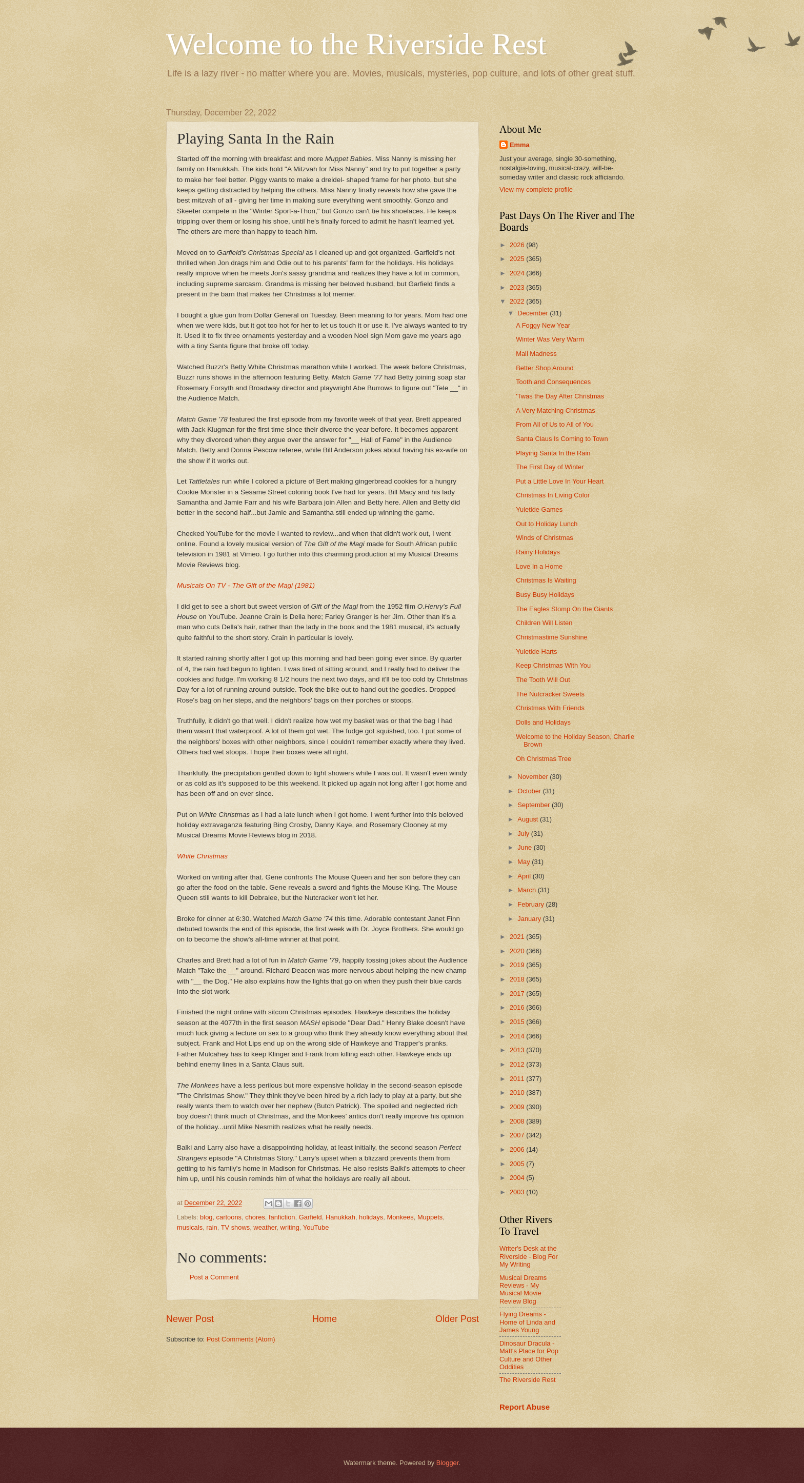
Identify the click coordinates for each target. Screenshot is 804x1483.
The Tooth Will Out (543, 680)
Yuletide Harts (536, 651)
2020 (518, 951)
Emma (520, 145)
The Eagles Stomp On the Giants (564, 609)
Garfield (310, 1217)
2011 (518, 1079)
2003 (518, 1192)
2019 (518, 965)
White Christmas (202, 856)
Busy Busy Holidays (545, 594)
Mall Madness (536, 353)
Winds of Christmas (544, 538)
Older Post (457, 1319)
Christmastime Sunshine (552, 637)
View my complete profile (536, 189)
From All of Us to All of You (555, 424)
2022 (518, 301)
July (524, 833)
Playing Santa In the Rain (553, 453)
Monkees (400, 1217)
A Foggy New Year (543, 325)
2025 (518, 259)
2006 (518, 1149)
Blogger (447, 1463)
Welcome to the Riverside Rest (356, 44)
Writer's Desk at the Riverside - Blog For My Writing (528, 1256)
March (527, 890)
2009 (518, 1107)
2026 (518, 245)
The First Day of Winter (550, 467)
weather (264, 1227)
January (529, 919)
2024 (518, 273)
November (533, 776)
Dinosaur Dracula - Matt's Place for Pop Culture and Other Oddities (528, 1355)
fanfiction (282, 1217)
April (524, 876)
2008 (518, 1121)
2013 (518, 1050)
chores (255, 1217)
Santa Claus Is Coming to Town (562, 439)
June (525, 847)
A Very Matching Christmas (555, 410)
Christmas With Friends (550, 708)
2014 (518, 1036)
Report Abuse (524, 1406)
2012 (518, 1064)
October (529, 791)
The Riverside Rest (527, 1380)
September (534, 805)
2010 (518, 1092)
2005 (518, 1164)
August (528, 819)
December (533, 313)
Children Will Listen (544, 623)
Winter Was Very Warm (550, 339)
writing (289, 1227)
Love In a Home (539, 566)
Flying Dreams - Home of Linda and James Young (527, 1322)
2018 (518, 979)
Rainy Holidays (538, 552)
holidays (371, 1217)
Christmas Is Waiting (546, 580)
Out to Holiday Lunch (546, 524)
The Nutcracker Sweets (550, 694)
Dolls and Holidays (543, 722)
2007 (518, 1135)
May (524, 862)
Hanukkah (340, 1217)
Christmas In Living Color (553, 495)
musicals (190, 1227)
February (531, 904)
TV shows (235, 1227)
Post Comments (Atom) (241, 1339)
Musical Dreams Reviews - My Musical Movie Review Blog (523, 1289)
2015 (518, 1022)
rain (211, 1227)
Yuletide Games (539, 509)
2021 (518, 936)
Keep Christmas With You (553, 665)
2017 (518, 993)
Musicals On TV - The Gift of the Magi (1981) (246, 585)
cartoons (229, 1217)
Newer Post (190, 1319)
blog (206, 1217)
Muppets (430, 1217)
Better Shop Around (544, 368)
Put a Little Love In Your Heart (560, 481)
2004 (518, 1177)
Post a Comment (214, 1277)
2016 (518, 1007)
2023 (518, 287)
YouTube (316, 1227)
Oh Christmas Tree (543, 759)
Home (324, 1319)
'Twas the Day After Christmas (560, 396)
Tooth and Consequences (553, 382)
